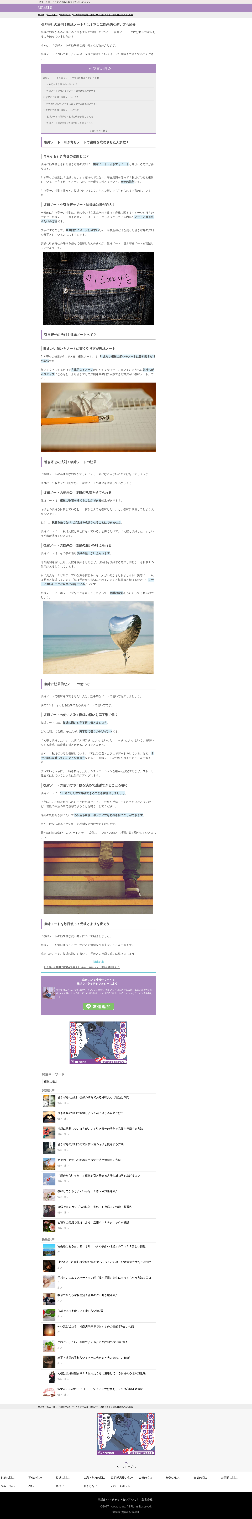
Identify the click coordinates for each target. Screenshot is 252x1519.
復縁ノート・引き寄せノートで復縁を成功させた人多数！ (72, 77)
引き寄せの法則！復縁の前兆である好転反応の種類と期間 (93, 1097)
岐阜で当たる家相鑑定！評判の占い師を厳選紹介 (87, 1295)
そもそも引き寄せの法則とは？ (62, 84)
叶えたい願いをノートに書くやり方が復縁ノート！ (72, 103)
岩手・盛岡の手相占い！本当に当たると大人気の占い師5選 (94, 1358)
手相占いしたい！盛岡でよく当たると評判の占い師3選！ (92, 1342)
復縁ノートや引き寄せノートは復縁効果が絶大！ (71, 90)
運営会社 (147, 1499)
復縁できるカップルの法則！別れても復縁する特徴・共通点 (94, 1207)
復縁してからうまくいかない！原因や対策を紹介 (87, 1191)
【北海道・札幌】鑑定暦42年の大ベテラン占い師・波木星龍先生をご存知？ (104, 1262)
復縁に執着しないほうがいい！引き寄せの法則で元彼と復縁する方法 (100, 1128)
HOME (41, 14)
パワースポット (120, 1486)
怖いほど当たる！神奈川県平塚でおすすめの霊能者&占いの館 (95, 1326)
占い (31, 1486)
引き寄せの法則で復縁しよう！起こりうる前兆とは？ (90, 1113)
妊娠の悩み (200, 1477)
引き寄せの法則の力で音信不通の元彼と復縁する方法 (90, 1144)
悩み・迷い (52, 14)
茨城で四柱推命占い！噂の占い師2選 (80, 1311)
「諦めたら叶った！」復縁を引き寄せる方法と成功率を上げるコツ (98, 1175)
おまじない (90, 1486)
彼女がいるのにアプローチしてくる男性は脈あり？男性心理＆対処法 (100, 1389)
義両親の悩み (229, 1477)
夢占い (60, 1486)
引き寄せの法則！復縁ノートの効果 (61, 110)
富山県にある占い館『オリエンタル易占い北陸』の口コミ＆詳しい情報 (101, 1246)
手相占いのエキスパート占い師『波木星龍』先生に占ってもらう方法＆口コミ (104, 1280)
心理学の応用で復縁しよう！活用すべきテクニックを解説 (93, 1222)
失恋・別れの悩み (94, 1477)
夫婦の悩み (145, 1477)
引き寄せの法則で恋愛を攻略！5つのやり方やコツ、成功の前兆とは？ (82, 967)
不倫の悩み (35, 1477)
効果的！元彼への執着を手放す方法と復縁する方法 (89, 1160)
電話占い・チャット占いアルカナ (118, 1499)
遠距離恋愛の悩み (122, 1477)
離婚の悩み (173, 1477)
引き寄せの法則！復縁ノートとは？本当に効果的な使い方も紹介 (103, 14)
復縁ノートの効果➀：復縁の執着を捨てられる (69, 116)
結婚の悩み (8, 1477)
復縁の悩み (65, 14)
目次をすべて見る (98, 130)
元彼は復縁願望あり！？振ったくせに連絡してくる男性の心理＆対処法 (101, 1373)
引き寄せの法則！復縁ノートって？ (61, 97)
